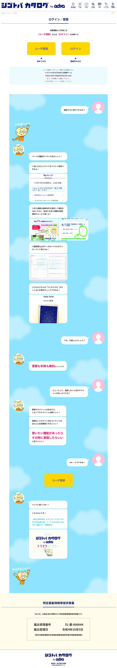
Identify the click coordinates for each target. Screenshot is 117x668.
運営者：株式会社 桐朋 (58, 663)
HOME (3, 13)
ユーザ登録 (41, 48)
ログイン (75, 48)
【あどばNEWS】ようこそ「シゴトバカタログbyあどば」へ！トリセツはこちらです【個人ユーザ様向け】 (48, 522)
